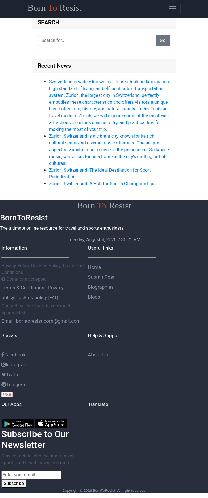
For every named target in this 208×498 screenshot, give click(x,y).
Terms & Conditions (23, 287)
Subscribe (14, 483)
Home (94, 267)
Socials (9, 335)
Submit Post (101, 277)
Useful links (100, 248)
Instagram (14, 364)
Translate (98, 404)
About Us (98, 354)
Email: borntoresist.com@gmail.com (41, 321)
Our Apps (11, 404)
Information (14, 248)
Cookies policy (31, 297)
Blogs (94, 297)
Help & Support (104, 335)
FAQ (53, 297)
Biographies (101, 287)
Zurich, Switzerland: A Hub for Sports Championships (102, 183)
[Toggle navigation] (173, 8)
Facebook (13, 354)
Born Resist (54, 8)
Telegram (14, 384)
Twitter (11, 374)
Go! (163, 40)
